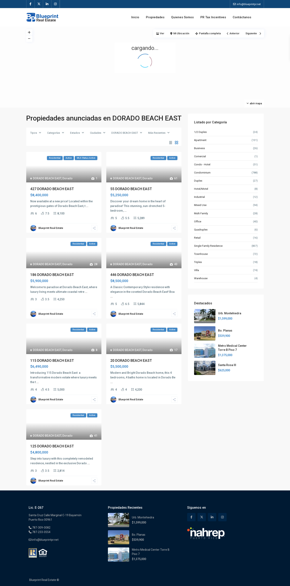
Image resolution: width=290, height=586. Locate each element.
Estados (75, 132)
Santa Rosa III (227, 365)
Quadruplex (200, 229)
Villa (196, 270)
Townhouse (201, 253)
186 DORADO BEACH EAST (52, 275)
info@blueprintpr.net (45, 539)
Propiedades (155, 17)
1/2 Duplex (200, 132)
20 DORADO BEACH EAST (131, 360)
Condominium (202, 172)
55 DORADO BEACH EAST (131, 189)
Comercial (200, 156)
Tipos (33, 132)
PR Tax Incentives (213, 17)
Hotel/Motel (201, 188)
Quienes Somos (182, 17)
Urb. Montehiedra (229, 313)
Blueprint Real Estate (50, 227)
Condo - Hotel (202, 164)
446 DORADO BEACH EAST (132, 275)
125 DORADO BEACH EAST (52, 446)
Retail (197, 237)
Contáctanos (242, 17)
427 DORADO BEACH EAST (52, 189)
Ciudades (95, 132)
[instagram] (55, 4)
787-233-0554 (40, 532)
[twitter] (39, 4)
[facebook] (30, 4)
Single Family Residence (208, 245)
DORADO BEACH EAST (124, 132)
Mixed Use (200, 205)
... (87, 206)
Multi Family (201, 213)
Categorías (53, 132)
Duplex (198, 180)
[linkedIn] (47, 4)
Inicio (135, 17)
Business (199, 148)
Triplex (198, 262)
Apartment (200, 140)
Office (197, 221)
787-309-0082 (40, 527)
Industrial (199, 196)
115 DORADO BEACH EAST (52, 360)
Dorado (67, 178)
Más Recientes (156, 132)
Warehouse (200, 278)
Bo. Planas (225, 330)
